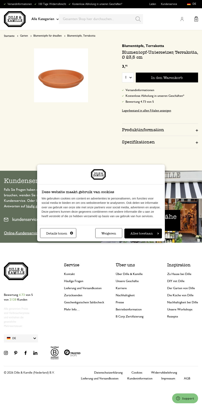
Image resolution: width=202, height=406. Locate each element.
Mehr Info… (72, 309)
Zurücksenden (73, 295)
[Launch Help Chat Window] (185, 398)
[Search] (138, 19)
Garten (24, 35)
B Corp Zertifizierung (129, 316)
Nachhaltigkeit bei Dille (182, 302)
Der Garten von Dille (181, 288)
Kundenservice (169, 4)
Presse (120, 302)
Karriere (121, 288)
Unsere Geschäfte (127, 281)
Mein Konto (182, 19)
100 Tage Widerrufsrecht (52, 4)
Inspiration (179, 264)
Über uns (125, 264)
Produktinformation (143, 129)
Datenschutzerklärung (108, 372)
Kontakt (69, 274)
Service (71, 264)
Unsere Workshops (179, 309)
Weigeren (108, 233)
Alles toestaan (144, 233)
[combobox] (101, 19)
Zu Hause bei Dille (179, 274)
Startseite (9, 36)
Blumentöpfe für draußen (47, 35)
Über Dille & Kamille (129, 274)
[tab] (160, 130)
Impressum (168, 378)
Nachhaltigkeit (125, 295)
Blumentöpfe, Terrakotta (81, 35)
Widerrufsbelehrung (164, 372)
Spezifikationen (138, 141)
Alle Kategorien (45, 19)
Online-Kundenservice (21, 233)
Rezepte (172, 316)
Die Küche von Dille (180, 295)
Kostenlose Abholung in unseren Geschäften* (97, 4)
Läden (152, 4)
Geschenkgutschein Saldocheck (84, 302)
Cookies (136, 372)
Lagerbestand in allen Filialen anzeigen (146, 110)
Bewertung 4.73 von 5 (140, 101)
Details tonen (59, 233)
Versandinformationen (19, 4)
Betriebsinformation (129, 309)
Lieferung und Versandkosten (83, 288)
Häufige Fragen (73, 281)
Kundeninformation (139, 378)
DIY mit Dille (176, 281)
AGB (187, 378)
